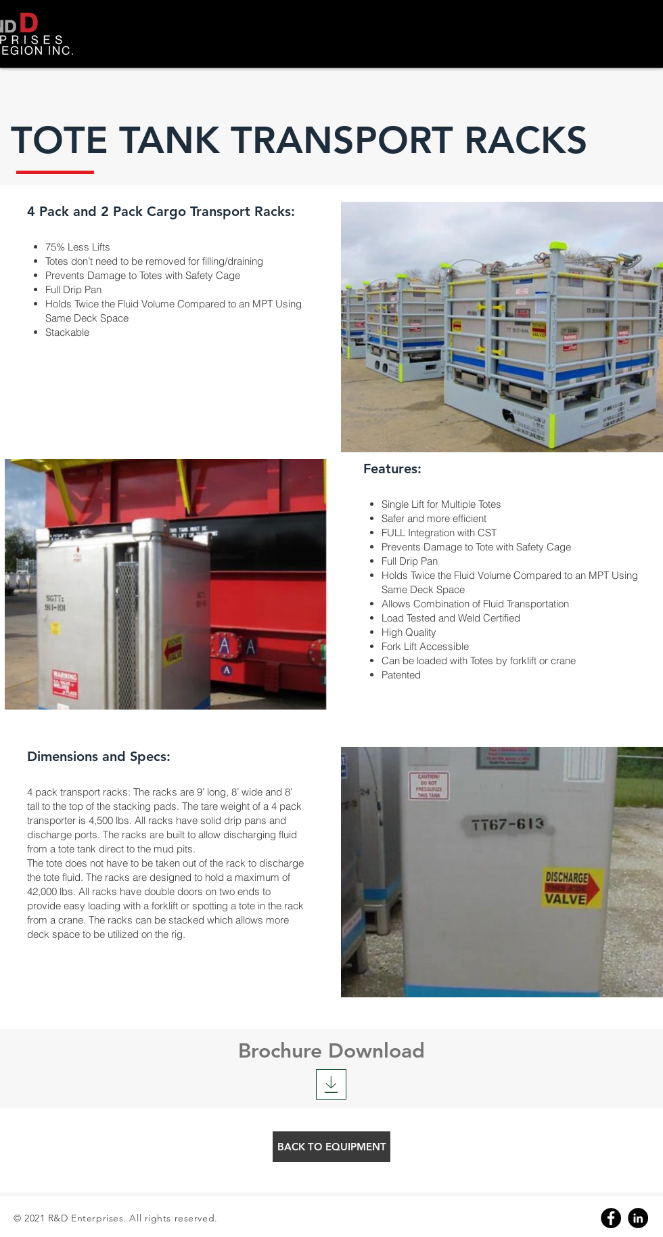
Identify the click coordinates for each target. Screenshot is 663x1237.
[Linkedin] (638, 1218)
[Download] (331, 1084)
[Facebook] (611, 1218)
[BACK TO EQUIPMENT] (331, 1146)
